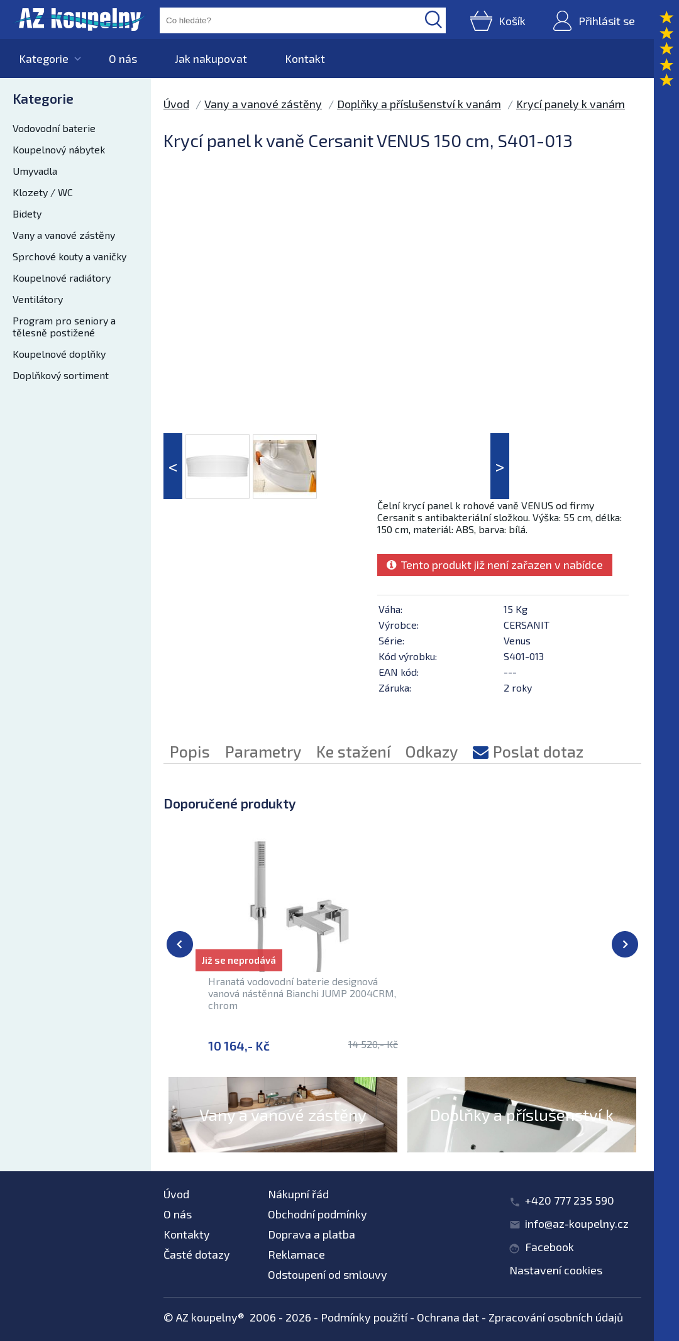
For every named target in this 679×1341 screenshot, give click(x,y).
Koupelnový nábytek (59, 149)
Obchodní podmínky (317, 1214)
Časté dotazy (196, 1254)
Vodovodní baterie (54, 128)
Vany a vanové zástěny (64, 235)
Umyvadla (35, 171)
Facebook (549, 1247)
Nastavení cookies (555, 1270)
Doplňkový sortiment (61, 375)
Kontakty (186, 1234)
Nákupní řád (298, 1194)
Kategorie (44, 58)
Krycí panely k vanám (570, 104)
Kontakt (305, 58)
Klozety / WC (43, 192)
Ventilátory (38, 299)
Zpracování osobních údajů (556, 1317)
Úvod (176, 104)
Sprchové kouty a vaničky (69, 256)
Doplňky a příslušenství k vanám (419, 104)
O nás (123, 58)
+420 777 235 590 (569, 1200)
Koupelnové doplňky (59, 354)
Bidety (27, 213)
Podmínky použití (364, 1317)
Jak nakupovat (211, 58)
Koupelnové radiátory (62, 278)
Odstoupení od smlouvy (327, 1274)
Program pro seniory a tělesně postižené (64, 326)
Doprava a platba (311, 1234)
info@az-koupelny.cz (577, 1223)
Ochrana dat (448, 1317)
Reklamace (296, 1254)
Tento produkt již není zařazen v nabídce (495, 564)
